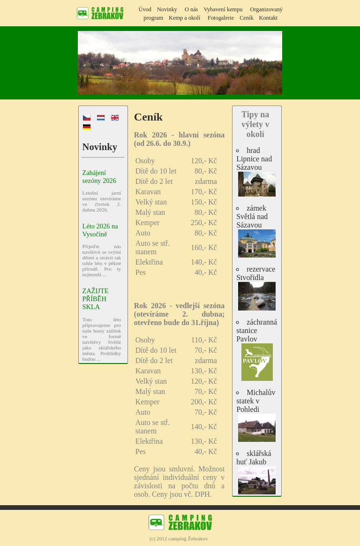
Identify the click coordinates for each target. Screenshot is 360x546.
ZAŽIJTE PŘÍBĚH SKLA (95, 299)
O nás (191, 9)
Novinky (167, 9)
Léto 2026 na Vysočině (100, 230)
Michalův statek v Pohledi (257, 415)
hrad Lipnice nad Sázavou (257, 171)
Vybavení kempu (222, 9)
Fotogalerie (221, 18)
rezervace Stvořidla (257, 287)
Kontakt (268, 18)
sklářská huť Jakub (257, 471)
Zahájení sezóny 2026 (99, 176)
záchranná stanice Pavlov (257, 349)
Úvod (145, 9)
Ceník (246, 18)
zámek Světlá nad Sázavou (257, 231)
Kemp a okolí (184, 18)
